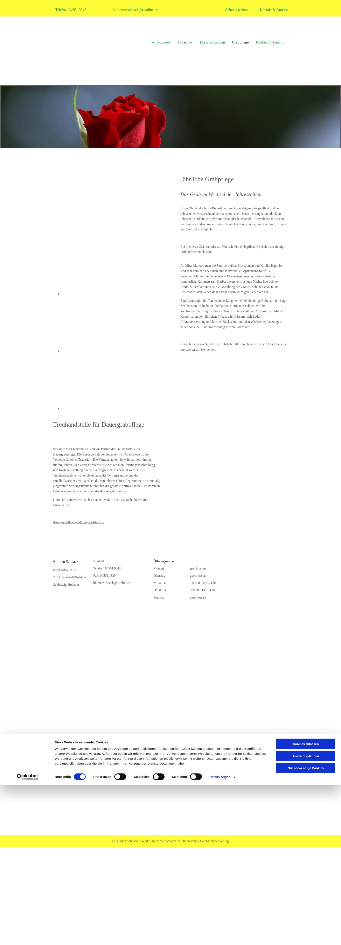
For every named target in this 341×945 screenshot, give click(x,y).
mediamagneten (170, 841)
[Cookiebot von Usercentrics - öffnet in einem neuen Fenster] (27, 815)
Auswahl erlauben (306, 794)
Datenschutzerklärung (214, 841)
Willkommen (156, 42)
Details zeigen (219, 815)
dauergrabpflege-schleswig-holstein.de (78, 522)
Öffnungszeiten (236, 10)
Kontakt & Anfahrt (270, 42)
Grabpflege (239, 42)
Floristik (180, 42)
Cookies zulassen (306, 782)
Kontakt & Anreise (274, 10)
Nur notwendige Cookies (306, 806)
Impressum (190, 841)
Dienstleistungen (210, 42)
